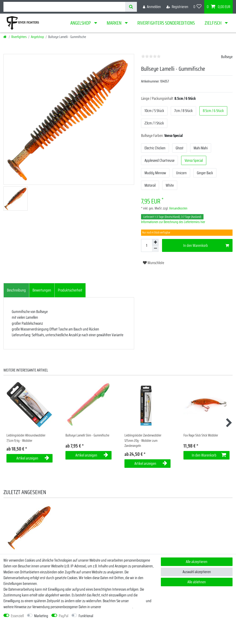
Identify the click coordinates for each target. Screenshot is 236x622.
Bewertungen (41, 290)
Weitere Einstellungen (112, 616)
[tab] (16, 290)
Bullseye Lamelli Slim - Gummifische (87, 435)
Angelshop (81, 23)
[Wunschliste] (197, 7)
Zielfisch (213, 23)
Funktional (86, 616)
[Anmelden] (151, 7)
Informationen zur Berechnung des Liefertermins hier (173, 222)
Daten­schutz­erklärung (117, 607)
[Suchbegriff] (64, 7)
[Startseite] (5, 37)
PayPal (63, 616)
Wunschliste (153, 263)
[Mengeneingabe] (146, 245)
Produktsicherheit (70, 290)
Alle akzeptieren (196, 562)
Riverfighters (19, 37)
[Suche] (131, 7)
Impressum (137, 601)
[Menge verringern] (155, 248)
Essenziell (17, 616)
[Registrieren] (177, 7)
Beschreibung (16, 290)
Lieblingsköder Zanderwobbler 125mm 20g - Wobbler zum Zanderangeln (142, 440)
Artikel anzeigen (32, 458)
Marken (114, 23)
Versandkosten (177, 208)
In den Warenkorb (206, 245)
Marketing (41, 616)
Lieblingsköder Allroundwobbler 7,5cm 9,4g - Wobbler (25, 438)
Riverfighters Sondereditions (166, 23)
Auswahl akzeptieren (197, 572)
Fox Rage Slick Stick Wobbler (200, 435)
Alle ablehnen (196, 582)
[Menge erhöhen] (155, 242)
